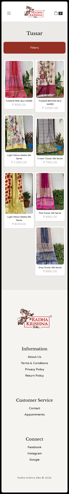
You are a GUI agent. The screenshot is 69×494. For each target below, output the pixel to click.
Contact (34, 408)
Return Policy (34, 375)
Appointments (34, 414)
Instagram (34, 453)
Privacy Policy (34, 369)
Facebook (34, 447)
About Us (34, 357)
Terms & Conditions (34, 363)
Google (34, 460)
